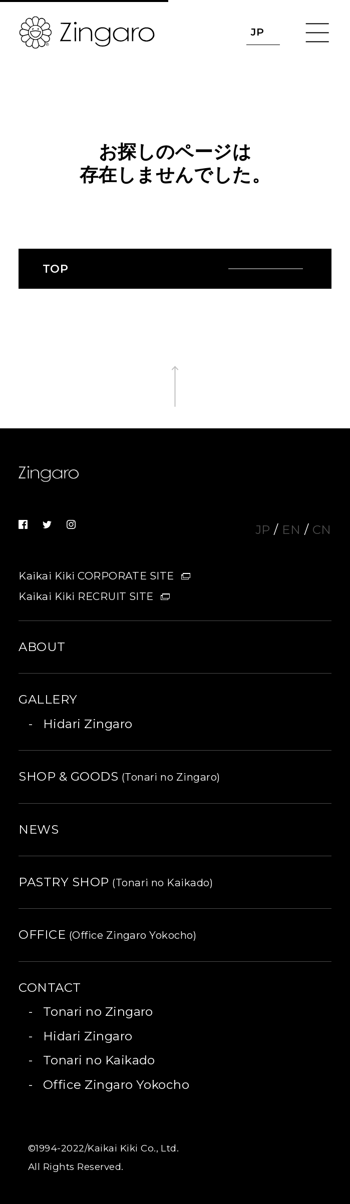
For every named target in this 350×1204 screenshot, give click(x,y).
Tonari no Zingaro (98, 1011)
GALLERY (48, 699)
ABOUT (42, 647)
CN (321, 529)
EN (291, 529)
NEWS (39, 829)
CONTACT (50, 987)
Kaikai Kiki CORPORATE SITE (96, 575)
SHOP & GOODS (119, 776)
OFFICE (107, 934)
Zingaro (49, 478)
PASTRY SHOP (116, 882)
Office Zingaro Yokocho (116, 1084)
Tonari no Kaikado (99, 1060)
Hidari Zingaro (88, 724)
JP (262, 529)
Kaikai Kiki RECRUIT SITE (86, 596)
